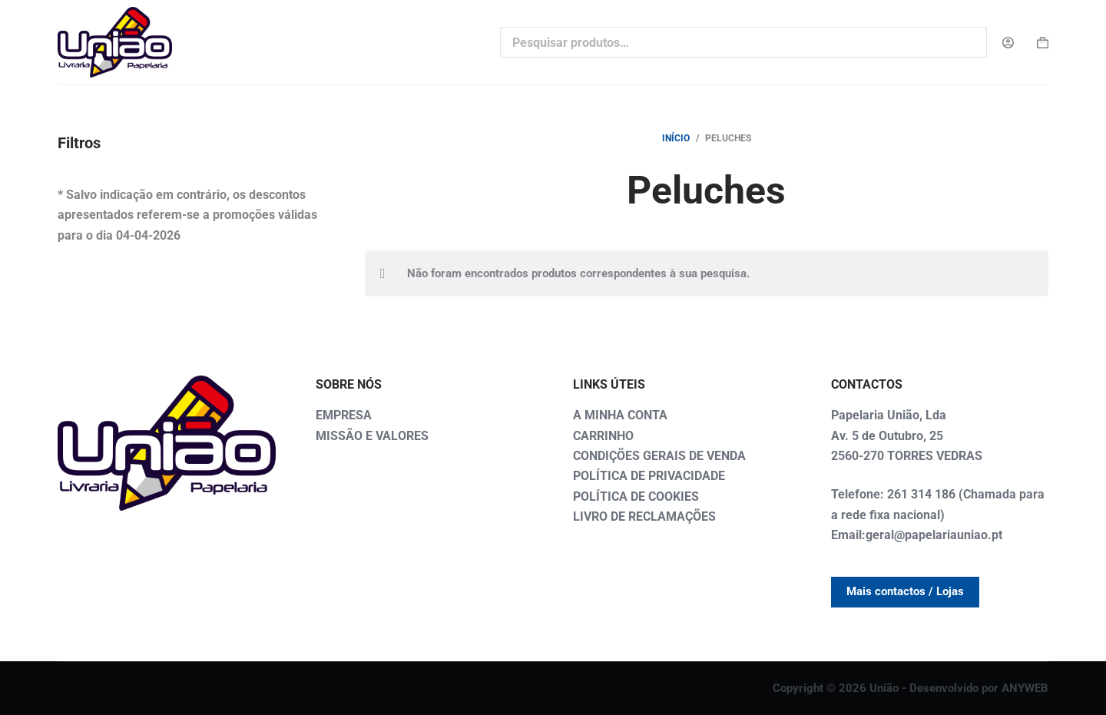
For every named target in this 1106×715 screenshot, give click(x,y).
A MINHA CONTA (620, 415)
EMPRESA (344, 415)
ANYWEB (1025, 688)
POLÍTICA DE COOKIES (636, 496)
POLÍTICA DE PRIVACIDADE (649, 475)
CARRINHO (603, 436)
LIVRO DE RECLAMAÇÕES (644, 516)
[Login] (1008, 42)
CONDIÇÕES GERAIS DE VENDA (659, 456)
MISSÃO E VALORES (372, 436)
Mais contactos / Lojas (905, 591)
